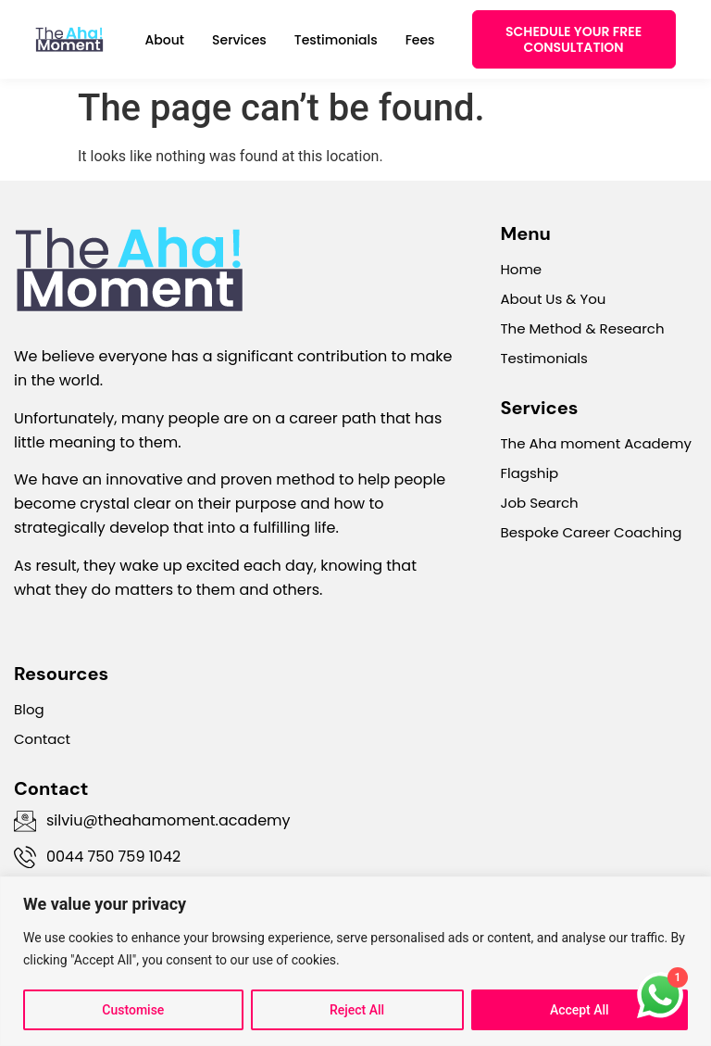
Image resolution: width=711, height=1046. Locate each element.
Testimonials (336, 40)
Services (239, 40)
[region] (355, 961)
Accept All (579, 1009)
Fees (420, 40)
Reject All (357, 1009)
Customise (133, 1009)
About (164, 40)
